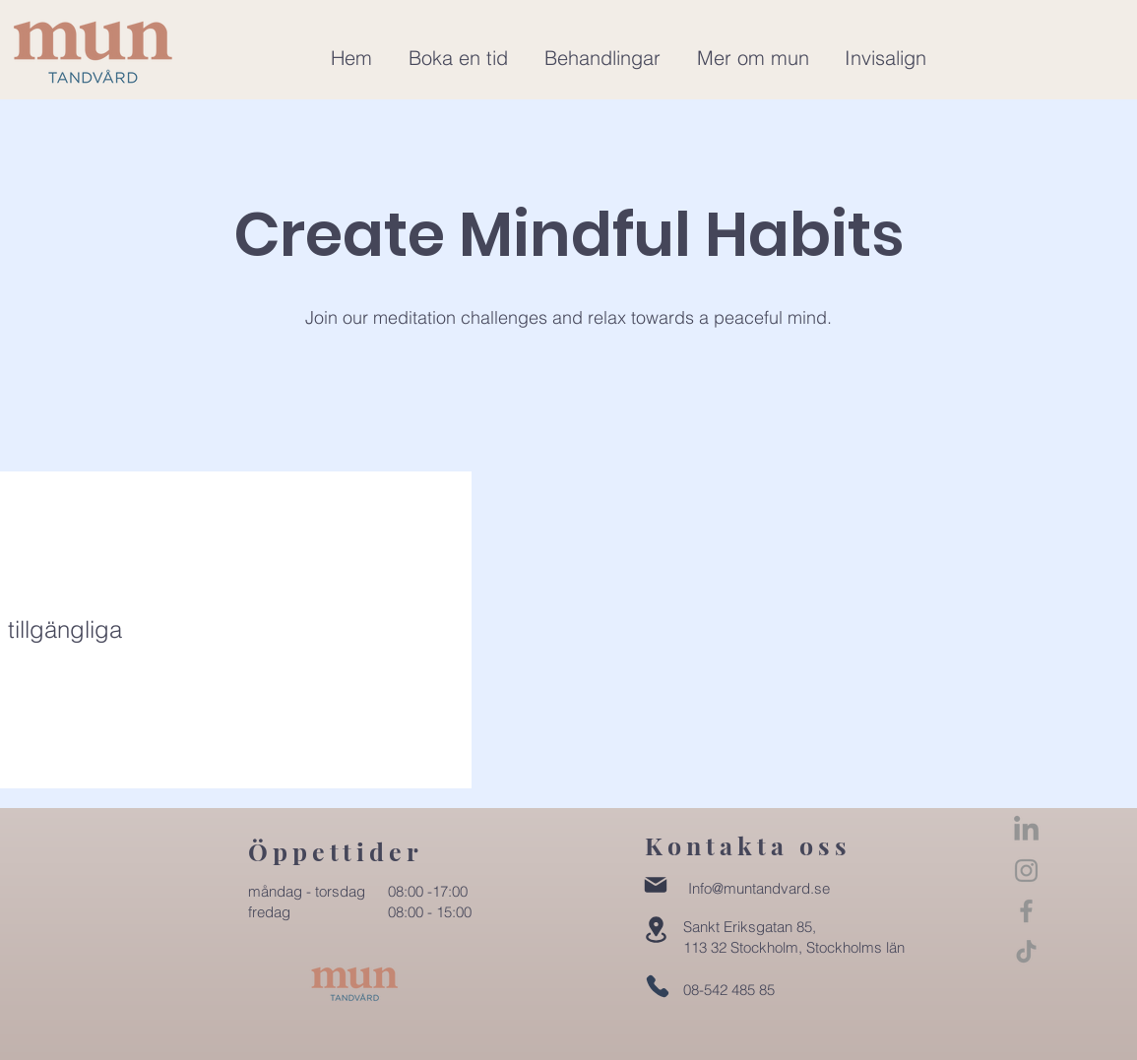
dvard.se (801, 888)
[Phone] (657, 986)
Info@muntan (730, 888)
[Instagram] (1026, 870)
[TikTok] (1026, 951)
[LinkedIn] (1026, 830)
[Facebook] (1026, 911)
